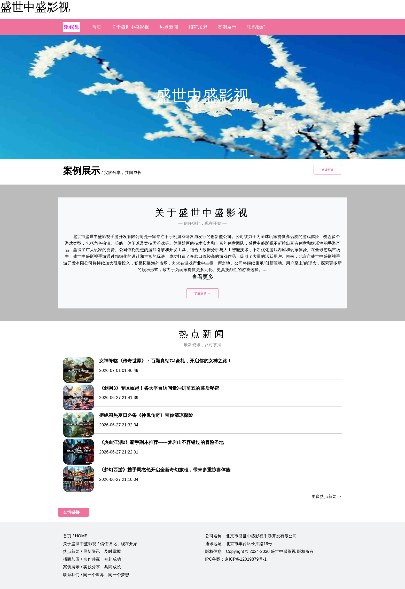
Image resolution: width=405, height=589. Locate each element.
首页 (96, 27)
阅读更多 (328, 169)
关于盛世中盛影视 (130, 27)
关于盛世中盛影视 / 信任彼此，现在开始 (100, 544)
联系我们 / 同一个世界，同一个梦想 (96, 574)
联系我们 (256, 27)
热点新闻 (168, 27)
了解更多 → (202, 293)
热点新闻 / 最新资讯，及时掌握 (92, 551)
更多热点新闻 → (326, 496)
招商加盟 (198, 27)
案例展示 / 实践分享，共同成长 (92, 567)
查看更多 (203, 277)
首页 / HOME (75, 536)
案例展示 (227, 27)
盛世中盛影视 (35, 7)
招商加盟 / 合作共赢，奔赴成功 (92, 559)
